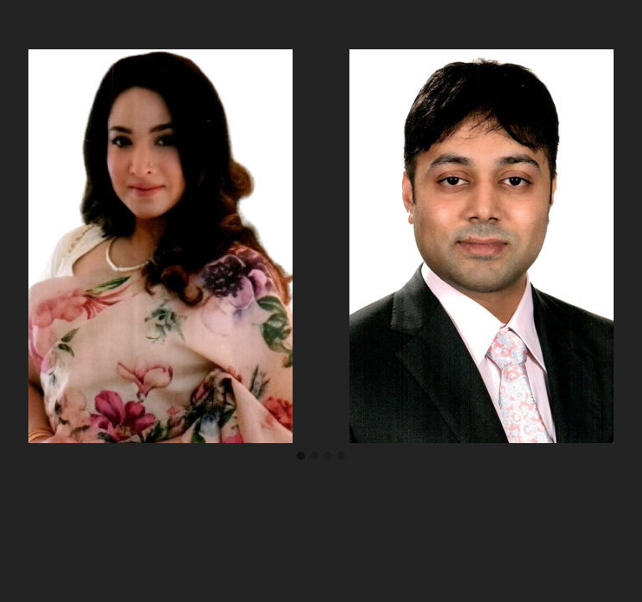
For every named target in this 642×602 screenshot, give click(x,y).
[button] (301, 457)
